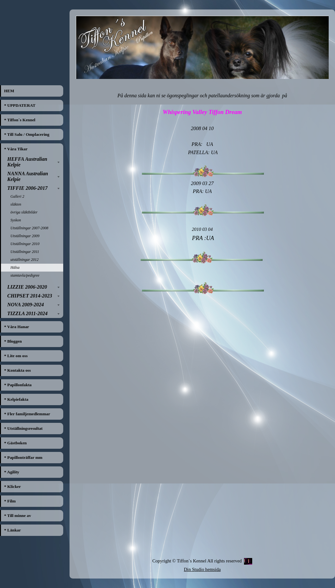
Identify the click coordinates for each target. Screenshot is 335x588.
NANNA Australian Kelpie (27, 176)
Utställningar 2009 (25, 236)
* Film (10, 501)
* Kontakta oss (17, 370)
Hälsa (15, 267)
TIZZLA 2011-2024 (27, 313)
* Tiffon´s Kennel (19, 119)
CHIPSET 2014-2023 (29, 295)
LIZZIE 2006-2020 (27, 287)
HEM (9, 90)
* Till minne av (17, 515)
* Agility (11, 472)
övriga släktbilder (24, 212)
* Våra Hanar (16, 326)
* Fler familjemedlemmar (27, 413)
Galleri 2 (17, 196)
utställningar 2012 (24, 259)
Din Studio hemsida (202, 569)
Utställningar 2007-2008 (29, 228)
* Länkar (12, 530)
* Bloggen (13, 341)
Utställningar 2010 (25, 244)
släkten (15, 204)
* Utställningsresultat (23, 428)
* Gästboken (15, 443)
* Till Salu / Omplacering (26, 134)
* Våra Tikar (15, 149)
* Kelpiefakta (16, 399)
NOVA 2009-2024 (25, 304)
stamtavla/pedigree (25, 275)
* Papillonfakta (18, 384)
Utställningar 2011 (24, 251)
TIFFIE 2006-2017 (27, 188)
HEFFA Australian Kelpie (27, 161)
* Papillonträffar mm (23, 457)
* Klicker (12, 486)
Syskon (15, 220)
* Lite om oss (15, 355)
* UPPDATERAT (19, 105)
